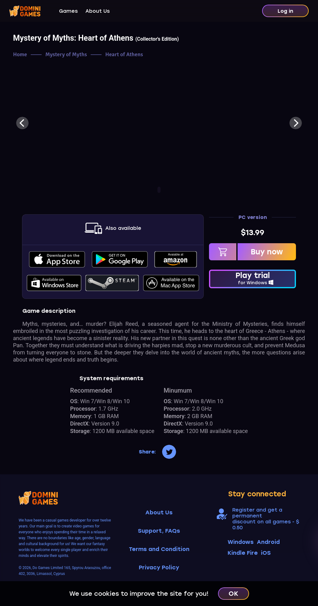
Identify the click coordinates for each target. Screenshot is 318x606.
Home (20, 54)
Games (68, 11)
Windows (241, 542)
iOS (266, 552)
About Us (97, 11)
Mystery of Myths (66, 54)
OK (233, 593)
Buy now (267, 251)
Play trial (252, 278)
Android (268, 542)
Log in (285, 11)
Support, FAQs (159, 531)
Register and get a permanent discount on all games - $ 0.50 (265, 519)
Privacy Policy (159, 568)
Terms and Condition (159, 549)
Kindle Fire (243, 552)
